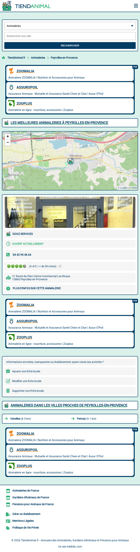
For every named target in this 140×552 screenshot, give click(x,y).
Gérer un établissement (26, 514)
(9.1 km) (86, 418)
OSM (134, 188)
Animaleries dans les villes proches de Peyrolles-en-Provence (69, 405)
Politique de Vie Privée (25, 527)
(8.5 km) (20, 418)
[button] (70, 161)
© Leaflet (122, 188)
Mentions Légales (23, 520)
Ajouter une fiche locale (26, 371)
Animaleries (38, 57)
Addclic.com (74, 546)
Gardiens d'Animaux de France (30, 497)
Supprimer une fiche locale (28, 390)
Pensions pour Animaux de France (33, 504)
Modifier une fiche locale (26, 381)
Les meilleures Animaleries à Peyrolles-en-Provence (59, 123)
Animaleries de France (25, 490)
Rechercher (70, 45)
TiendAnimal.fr (16, 57)
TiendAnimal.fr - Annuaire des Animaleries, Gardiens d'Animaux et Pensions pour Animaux (75, 540)
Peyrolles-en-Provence (64, 57)
